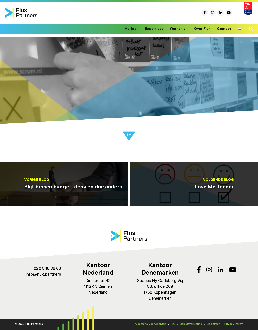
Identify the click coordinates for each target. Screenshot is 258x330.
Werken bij (180, 29)
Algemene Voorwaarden (150, 324)
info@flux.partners (43, 274)
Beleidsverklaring (191, 324)
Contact (224, 29)
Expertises (157, 29)
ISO (173, 324)
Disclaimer (213, 324)
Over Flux (203, 29)
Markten (135, 29)
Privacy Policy (233, 324)
